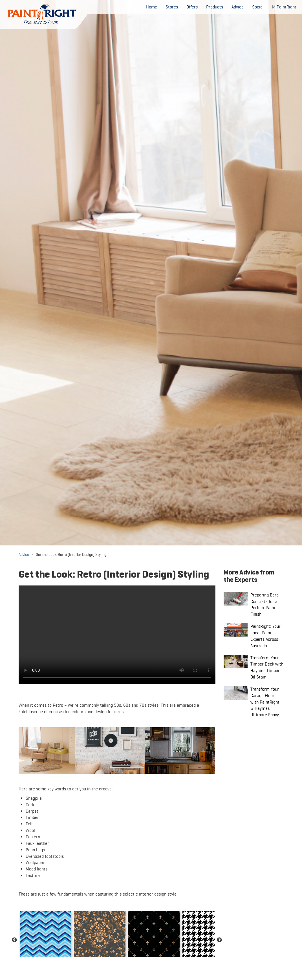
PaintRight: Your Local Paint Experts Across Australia (265, 636)
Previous (14, 940)
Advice (24, 554)
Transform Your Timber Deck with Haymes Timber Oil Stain (266, 667)
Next (219, 940)
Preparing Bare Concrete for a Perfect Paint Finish (264, 604)
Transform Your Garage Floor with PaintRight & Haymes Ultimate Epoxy (264, 701)
